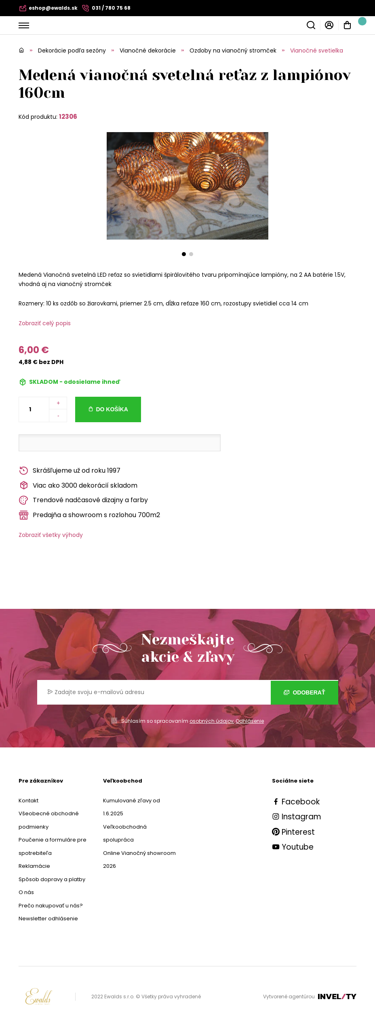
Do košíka (112, 409)
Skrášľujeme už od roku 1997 (69, 471)
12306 (68, 116)
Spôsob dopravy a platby (52, 879)
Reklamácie (34, 866)
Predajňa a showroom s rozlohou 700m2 (89, 515)
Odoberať (304, 692)
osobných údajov (212, 721)
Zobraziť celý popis (45, 323)
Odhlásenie (250, 721)
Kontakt (28, 800)
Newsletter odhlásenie (48, 918)
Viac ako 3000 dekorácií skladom (78, 485)
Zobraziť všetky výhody (51, 535)
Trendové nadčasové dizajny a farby (83, 500)
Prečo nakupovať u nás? (51, 905)
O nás (26, 892)
